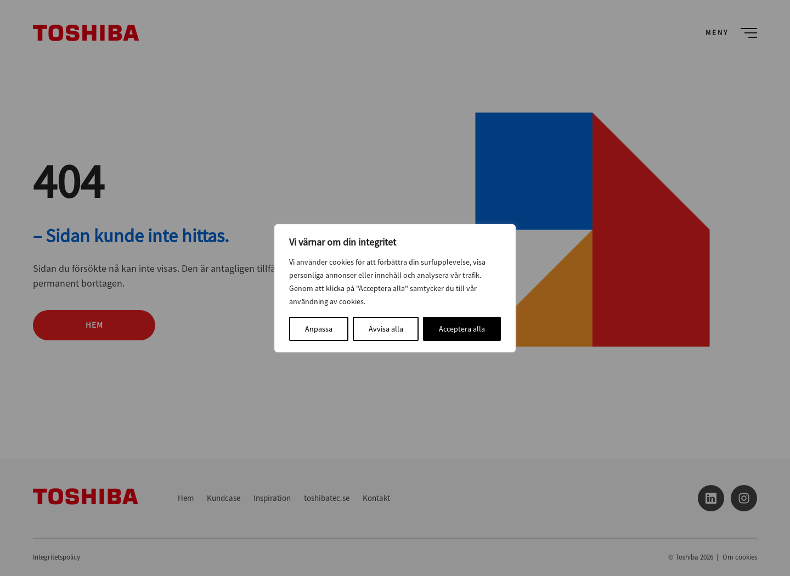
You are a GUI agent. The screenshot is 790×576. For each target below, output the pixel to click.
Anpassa (318, 329)
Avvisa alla (386, 329)
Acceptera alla (462, 329)
